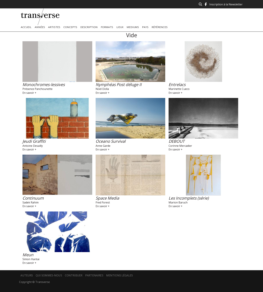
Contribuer (74, 275)
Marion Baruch (178, 202)
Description (89, 27)
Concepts (70, 27)
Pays (145, 27)
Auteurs (26, 275)
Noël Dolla (102, 89)
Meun (27, 254)
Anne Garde (103, 146)
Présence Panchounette (37, 89)
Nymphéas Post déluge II (119, 84)
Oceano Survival (110, 141)
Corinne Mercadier (180, 146)
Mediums (133, 27)
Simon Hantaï (30, 259)
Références (160, 27)
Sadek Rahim (30, 202)
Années (40, 27)
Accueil (26, 27)
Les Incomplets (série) (189, 198)
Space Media (107, 198)
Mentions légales (119, 275)
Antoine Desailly (32, 146)
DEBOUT (177, 141)
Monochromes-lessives (43, 84)
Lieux (119, 27)
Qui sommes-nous (49, 275)
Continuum (33, 198)
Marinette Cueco (179, 89)
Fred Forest (103, 202)
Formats (107, 27)
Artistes (54, 27)
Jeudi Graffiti (34, 141)
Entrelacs (177, 84)
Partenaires (94, 275)
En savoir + (29, 93)
